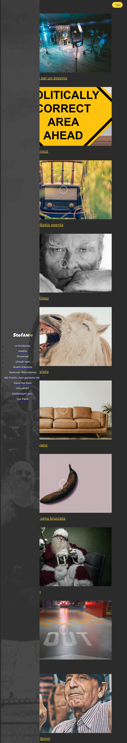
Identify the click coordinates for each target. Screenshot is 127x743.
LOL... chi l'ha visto (33, 371)
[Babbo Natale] (63, 556)
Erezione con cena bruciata (41, 518)
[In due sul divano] (63, 409)
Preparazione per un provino (42, 78)
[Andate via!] (63, 630)
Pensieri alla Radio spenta (40, 224)
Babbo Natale (29, 591)
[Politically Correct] (63, 116)
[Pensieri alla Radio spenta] (63, 189)
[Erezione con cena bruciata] (63, 483)
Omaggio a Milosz (33, 298)
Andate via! (27, 665)
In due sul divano (32, 445)
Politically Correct (32, 151)
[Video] (117, 5)
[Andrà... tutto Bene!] (63, 703)
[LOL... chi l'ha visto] (63, 336)
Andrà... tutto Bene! (33, 738)
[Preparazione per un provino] (63, 43)
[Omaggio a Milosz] (63, 263)
